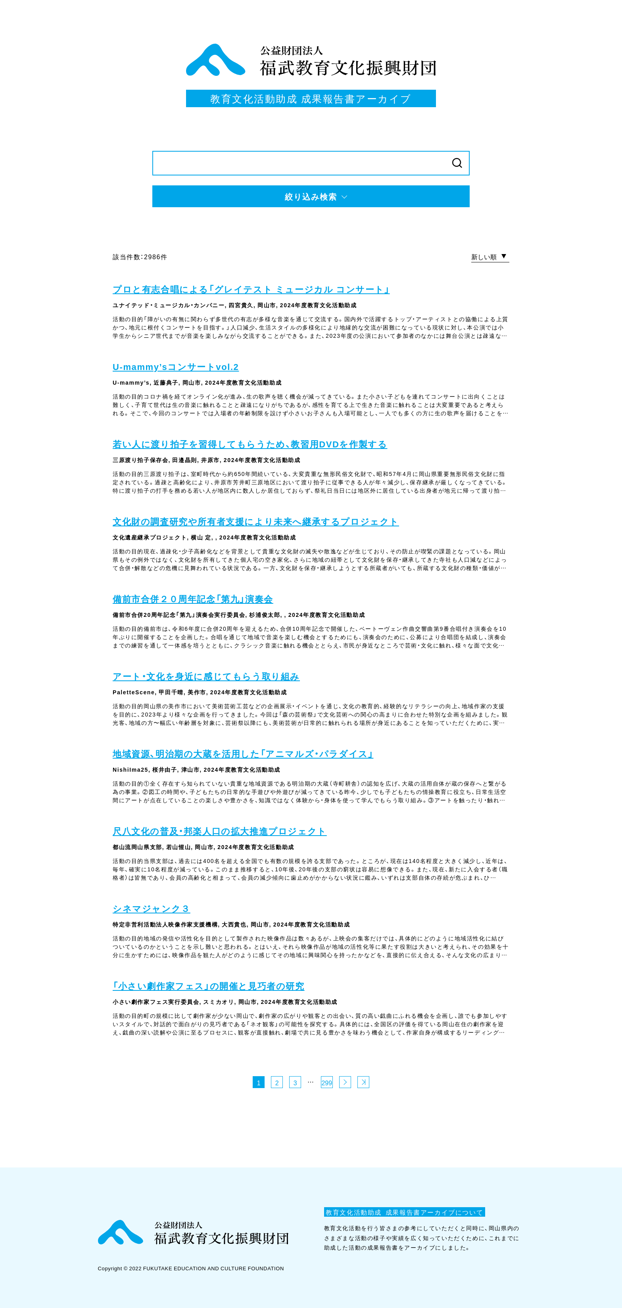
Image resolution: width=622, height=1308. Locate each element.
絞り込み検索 (311, 196)
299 (326, 1082)
